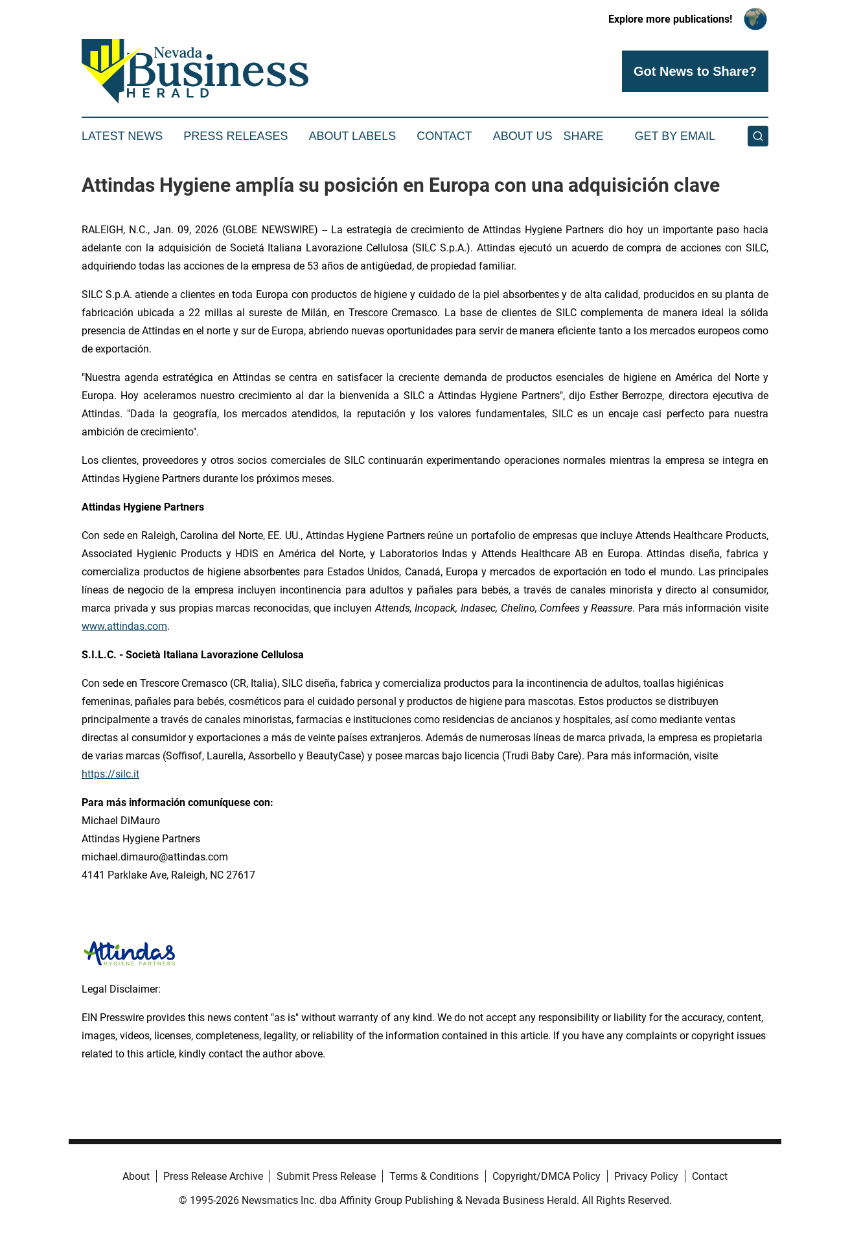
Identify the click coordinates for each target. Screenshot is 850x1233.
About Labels (352, 136)
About (136, 1176)
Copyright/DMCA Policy (546, 1176)
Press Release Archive (213, 1176)
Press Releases (235, 136)
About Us (523, 136)
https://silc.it (110, 774)
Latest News (122, 136)
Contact (444, 136)
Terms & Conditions (434, 1176)
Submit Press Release (326, 1176)
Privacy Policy (646, 1176)
